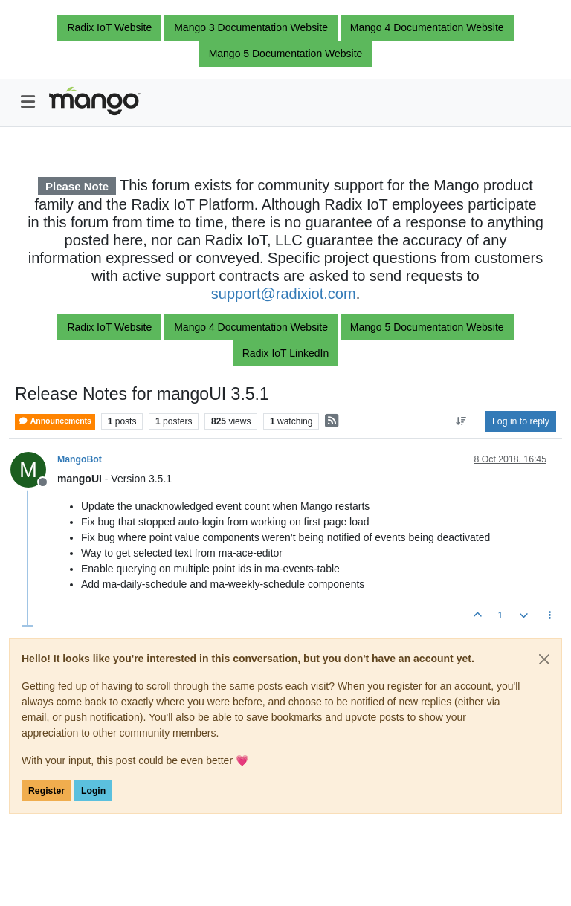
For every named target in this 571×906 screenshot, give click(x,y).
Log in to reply (520, 421)
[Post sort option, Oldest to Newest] (461, 421)
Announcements (55, 421)
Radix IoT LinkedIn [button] (285, 353)
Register (46, 791)
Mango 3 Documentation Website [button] (251, 27)
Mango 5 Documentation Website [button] (286, 53)
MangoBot (79, 459)
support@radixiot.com (283, 293)
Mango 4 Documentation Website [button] (427, 27)
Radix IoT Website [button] (109, 27)
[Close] (544, 659)
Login (93, 791)
